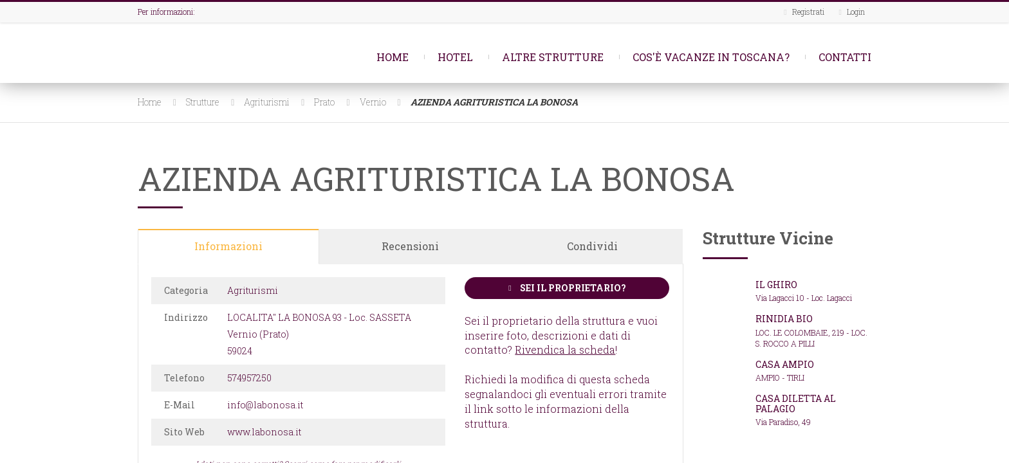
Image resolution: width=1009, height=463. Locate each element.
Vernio (373, 102)
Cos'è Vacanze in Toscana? (711, 57)
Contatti (845, 57)
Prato (324, 102)
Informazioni (228, 246)
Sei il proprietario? (566, 288)
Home (392, 57)
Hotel (455, 57)
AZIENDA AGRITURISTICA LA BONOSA (494, 102)
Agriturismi (267, 102)
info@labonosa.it (265, 405)
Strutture (202, 102)
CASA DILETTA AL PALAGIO (795, 403)
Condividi (592, 246)
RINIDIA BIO (784, 319)
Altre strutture (553, 57)
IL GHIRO (776, 284)
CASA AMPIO (784, 364)
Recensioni (410, 246)
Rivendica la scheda (565, 349)
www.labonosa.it (264, 432)
